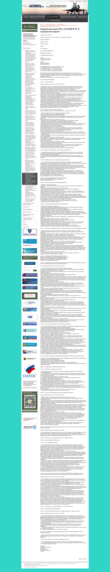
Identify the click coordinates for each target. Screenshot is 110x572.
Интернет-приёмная (55, 20)
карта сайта (84, 0)
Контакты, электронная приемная (68, 17)
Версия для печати (83, 558)
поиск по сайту (78, 0)
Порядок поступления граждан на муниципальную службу (30, 107)
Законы (24, 221)
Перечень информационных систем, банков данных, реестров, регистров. (30, 200)
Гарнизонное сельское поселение (37, 17)
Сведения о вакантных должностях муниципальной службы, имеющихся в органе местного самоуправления (30, 112)
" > (29, 263)
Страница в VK (27, 245)
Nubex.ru (35, 567)
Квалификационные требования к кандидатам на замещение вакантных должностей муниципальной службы (30, 118)
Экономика (25, 224)
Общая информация (26, 48)
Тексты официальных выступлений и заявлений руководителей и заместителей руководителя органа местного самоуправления (30, 90)
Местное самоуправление (52, 17)
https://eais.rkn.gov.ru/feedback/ (30, 387)
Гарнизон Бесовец (82, 17)
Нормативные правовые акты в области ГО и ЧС (49, 26)
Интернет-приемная (26, 212)
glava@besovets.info (31, 44)
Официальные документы (28, 209)
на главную (71, 0)
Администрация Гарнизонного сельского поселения (28, 204)
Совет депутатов (26, 207)
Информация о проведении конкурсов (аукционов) (28, 219)
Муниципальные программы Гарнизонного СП (28, 215)
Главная (25, 17)
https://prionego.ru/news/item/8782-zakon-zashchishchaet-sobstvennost (31, 419)
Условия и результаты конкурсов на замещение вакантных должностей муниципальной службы (30, 124)
